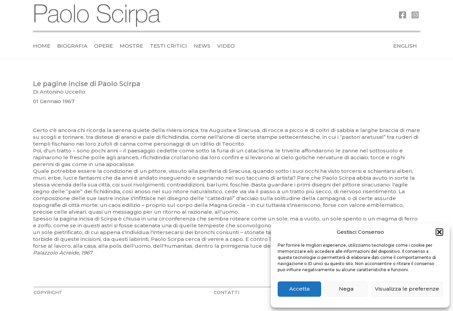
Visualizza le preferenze (407, 288)
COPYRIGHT (48, 292)
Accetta (299, 288)
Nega (346, 288)
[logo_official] (97, 15)
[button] (439, 232)
